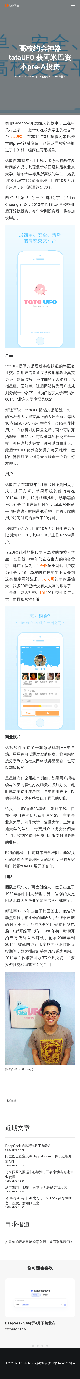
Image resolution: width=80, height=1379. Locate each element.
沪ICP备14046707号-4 (61, 1363)
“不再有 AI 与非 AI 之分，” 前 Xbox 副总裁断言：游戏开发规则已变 (38, 1200)
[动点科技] (12, 5)
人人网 (48, 579)
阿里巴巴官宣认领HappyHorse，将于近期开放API (38, 1158)
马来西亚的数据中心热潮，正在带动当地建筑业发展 (39, 1174)
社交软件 (11, 1100)
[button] (72, 5)
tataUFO (15, 136)
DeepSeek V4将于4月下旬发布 (28, 1146)
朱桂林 (62, 76)
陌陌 (44, 592)
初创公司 (46, 76)
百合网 (42, 565)
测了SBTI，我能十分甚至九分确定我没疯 (36, 1187)
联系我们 (63, 1242)
